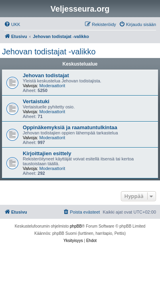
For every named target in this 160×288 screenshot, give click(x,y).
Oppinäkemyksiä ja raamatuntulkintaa (70, 127)
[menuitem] (12, 24)
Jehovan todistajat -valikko (49, 51)
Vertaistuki (36, 101)
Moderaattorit (52, 85)
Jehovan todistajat (46, 75)
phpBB (76, 226)
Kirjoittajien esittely (47, 153)
